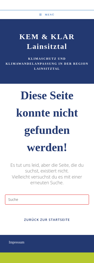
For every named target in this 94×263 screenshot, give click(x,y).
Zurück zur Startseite (47, 219)
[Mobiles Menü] (46, 14)
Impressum (16, 242)
